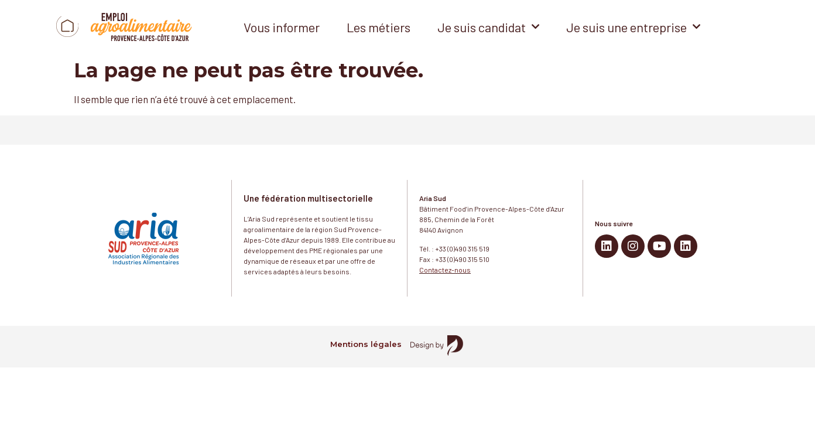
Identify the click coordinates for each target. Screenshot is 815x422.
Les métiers (378, 27)
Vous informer (282, 27)
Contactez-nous (445, 270)
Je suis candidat (488, 26)
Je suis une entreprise (633, 26)
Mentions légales (366, 344)
